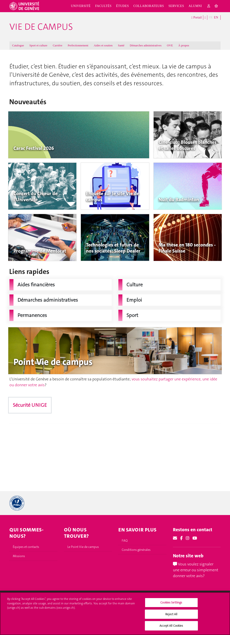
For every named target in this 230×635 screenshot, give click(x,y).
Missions (19, 556)
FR (210, 17)
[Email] (175, 538)
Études (122, 6)
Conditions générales (136, 550)
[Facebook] (181, 538)
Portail (196, 18)
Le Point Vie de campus (83, 547)
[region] (115, 613)
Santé (121, 45)
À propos (183, 45)
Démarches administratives (145, 45)
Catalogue (18, 45)
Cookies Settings (171, 602)
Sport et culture (38, 45)
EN (216, 17)
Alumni (195, 6)
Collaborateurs (148, 6)
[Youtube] (194, 538)
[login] (208, 6)
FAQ (125, 540)
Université (81, 6)
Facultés (103, 6)
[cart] (216, 6)
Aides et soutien (103, 45)
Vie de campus (41, 26)
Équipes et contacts (26, 547)
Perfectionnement (78, 45)
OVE (170, 45)
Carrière (57, 45)
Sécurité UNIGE (30, 405)
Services (176, 6)
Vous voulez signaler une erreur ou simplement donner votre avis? (195, 569)
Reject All (171, 614)
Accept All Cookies (171, 626)
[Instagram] (187, 538)
